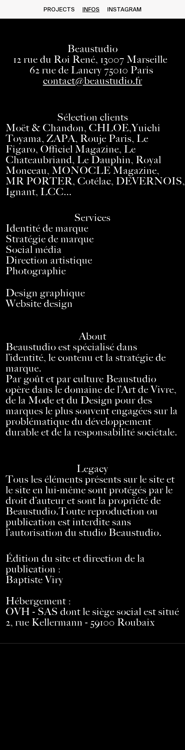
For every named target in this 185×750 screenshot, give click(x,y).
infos (91, 9)
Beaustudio (93, 49)
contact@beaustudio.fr (92, 81)
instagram (124, 9)
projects (59, 9)
